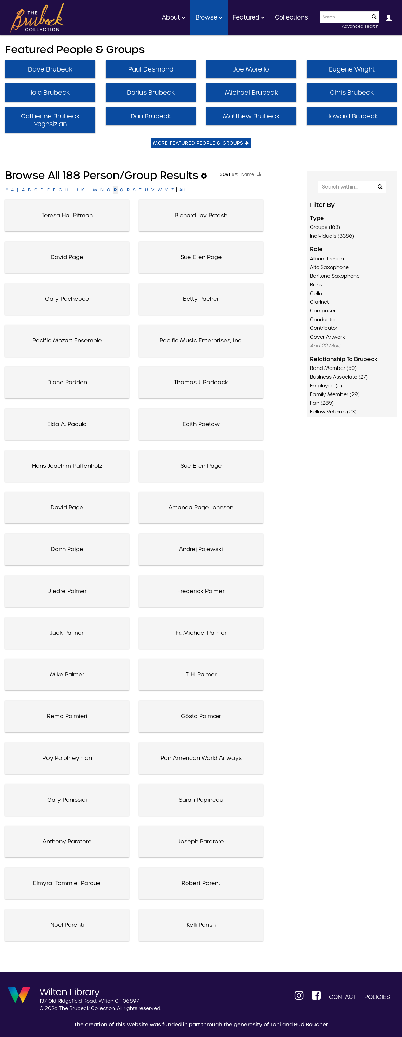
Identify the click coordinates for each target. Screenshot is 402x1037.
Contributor (323, 328)
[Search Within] (351, 187)
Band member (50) (333, 368)
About (173, 17)
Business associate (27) (339, 377)
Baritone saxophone (335, 276)
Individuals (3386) (332, 236)
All (182, 189)
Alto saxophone (329, 267)
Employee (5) (326, 386)
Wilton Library (70, 991)
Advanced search (360, 26)
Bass (316, 285)
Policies (377, 997)
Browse (209, 17)
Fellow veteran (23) (333, 412)
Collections (291, 17)
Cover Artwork (327, 337)
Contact (342, 997)
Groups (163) (325, 227)
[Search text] (344, 17)
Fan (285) (322, 403)
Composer (323, 311)
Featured (249, 17)
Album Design (327, 259)
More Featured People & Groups (201, 143)
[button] (259, 174)
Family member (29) (335, 394)
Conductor (323, 319)
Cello (316, 293)
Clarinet (319, 302)
